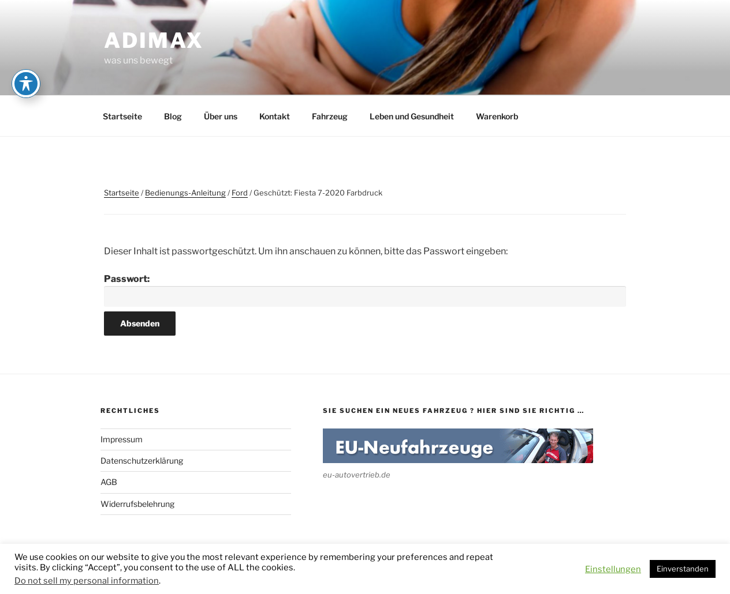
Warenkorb (497, 116)
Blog (173, 116)
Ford (240, 192)
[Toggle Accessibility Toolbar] (26, 83)
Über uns (220, 116)
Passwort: (365, 290)
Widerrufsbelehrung (137, 504)
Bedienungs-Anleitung (185, 192)
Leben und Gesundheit (412, 116)
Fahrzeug (330, 116)
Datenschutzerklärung (141, 460)
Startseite (122, 116)
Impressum (121, 439)
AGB (108, 482)
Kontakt (274, 116)
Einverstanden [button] (683, 568)
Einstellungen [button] (613, 569)
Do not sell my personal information (86, 581)
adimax (154, 40)
